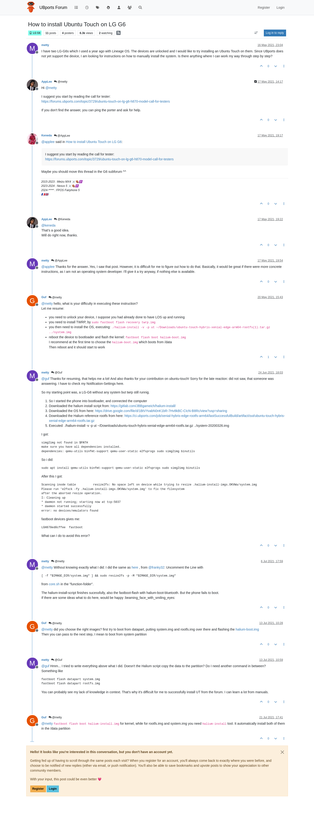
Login (53, 788)
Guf (44, 297)
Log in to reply (275, 33)
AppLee (47, 81)
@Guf (56, 372)
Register (38, 788)
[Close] (282, 752)
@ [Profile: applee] (48, 142)
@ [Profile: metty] (51, 88)
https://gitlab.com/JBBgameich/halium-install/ (143, 406)
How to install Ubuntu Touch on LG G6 (94, 142)
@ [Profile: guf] (45, 379)
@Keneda (62, 219)
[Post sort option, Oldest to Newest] (256, 33)
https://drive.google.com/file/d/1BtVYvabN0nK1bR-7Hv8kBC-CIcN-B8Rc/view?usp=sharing (161, 411)
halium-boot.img (247, 629)
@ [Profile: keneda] (49, 225)
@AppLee (62, 135)
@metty (60, 81)
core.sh (54, 584)
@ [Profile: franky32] (156, 567)
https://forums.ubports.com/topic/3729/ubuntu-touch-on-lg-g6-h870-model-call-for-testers (106, 101)
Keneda (47, 135)
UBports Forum (53, 7)
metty (45, 45)
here (135, 567)
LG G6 (35, 33)
